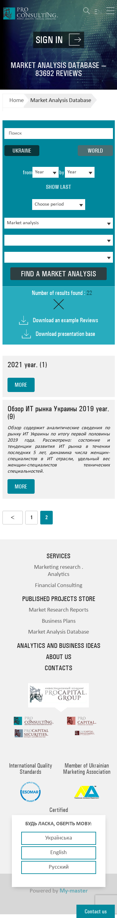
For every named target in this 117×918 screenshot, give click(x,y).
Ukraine (21, 150)
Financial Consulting (58, 586)
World (95, 150)
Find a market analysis (58, 273)
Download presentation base (65, 333)
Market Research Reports (58, 610)
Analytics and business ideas (58, 645)
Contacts (58, 668)
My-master (74, 895)
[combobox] (45, 172)
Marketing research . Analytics (58, 570)
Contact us (96, 911)
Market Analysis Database (60, 101)
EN (98, 11)
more (21, 384)
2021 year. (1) (27, 364)
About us (58, 656)
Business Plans (59, 621)
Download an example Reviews (65, 320)
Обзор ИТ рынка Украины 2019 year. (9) (58, 412)
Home (16, 101)
